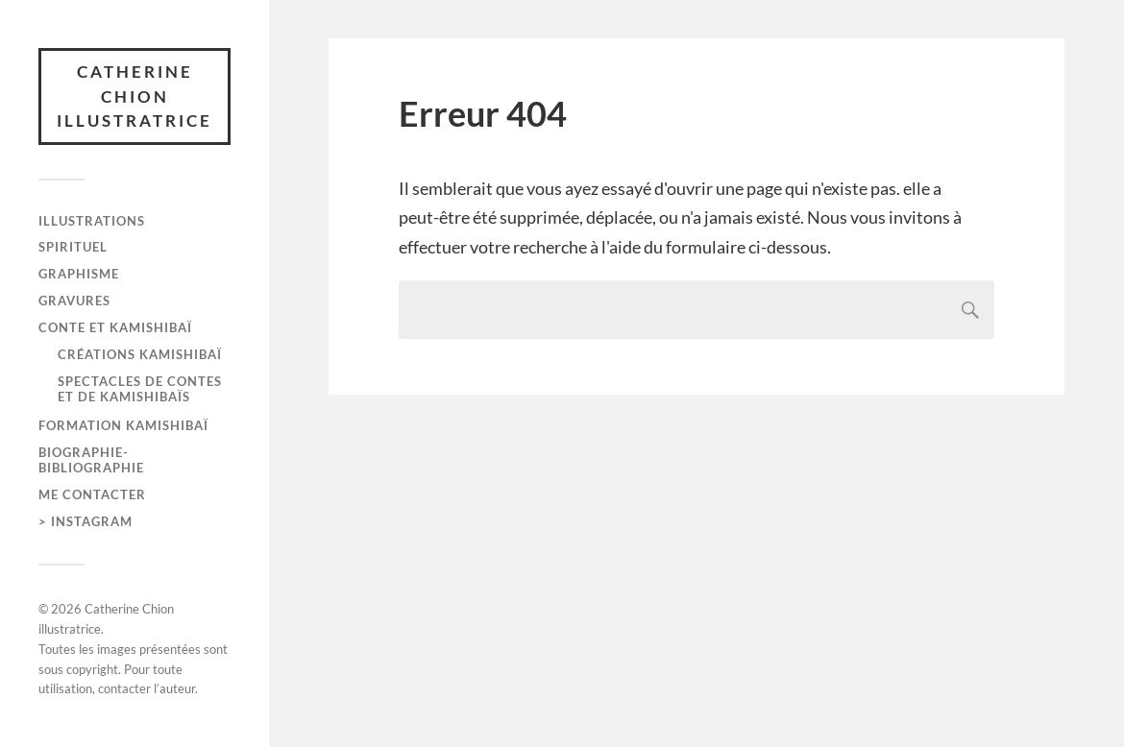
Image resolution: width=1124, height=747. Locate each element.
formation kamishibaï (123, 425)
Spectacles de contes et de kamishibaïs (140, 389)
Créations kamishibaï (140, 354)
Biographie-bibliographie (91, 460)
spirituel (73, 246)
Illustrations (91, 221)
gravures (74, 300)
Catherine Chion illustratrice (134, 96)
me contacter (92, 494)
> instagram (85, 521)
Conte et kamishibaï (115, 327)
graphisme (78, 273)
